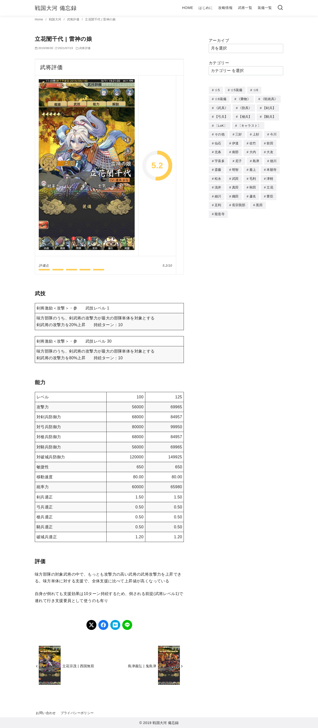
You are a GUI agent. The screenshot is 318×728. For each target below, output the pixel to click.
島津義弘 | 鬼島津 (142, 666)
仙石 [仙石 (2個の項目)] (218, 142)
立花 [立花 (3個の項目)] (270, 184)
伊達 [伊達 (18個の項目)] (235, 142)
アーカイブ (219, 40)
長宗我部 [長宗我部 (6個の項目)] (238, 202)
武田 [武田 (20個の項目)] (235, 176)
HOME (187, 8)
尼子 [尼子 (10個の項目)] (238, 159)
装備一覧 (265, 8)
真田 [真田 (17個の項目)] (235, 184)
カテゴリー (219, 63)
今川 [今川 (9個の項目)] (273, 133)
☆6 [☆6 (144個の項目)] (255, 90)
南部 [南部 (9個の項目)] (235, 150)
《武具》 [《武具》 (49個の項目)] (221, 107)
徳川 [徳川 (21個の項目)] (273, 159)
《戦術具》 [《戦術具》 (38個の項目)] (269, 99)
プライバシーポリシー (77, 713)
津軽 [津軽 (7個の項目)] (270, 176)
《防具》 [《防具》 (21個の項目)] (245, 107)
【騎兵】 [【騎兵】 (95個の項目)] (269, 116)
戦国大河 (55, 19)
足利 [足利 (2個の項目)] (218, 202)
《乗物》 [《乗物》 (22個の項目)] (243, 99)
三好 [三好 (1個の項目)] (238, 133)
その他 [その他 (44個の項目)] (220, 133)
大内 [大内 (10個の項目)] (252, 150)
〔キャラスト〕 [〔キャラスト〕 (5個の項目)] (249, 124)
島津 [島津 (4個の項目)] (256, 159)
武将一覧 (245, 8)
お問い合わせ (46, 713)
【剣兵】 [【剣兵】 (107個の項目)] (269, 107)
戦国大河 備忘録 (56, 8)
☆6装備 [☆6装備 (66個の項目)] (220, 99)
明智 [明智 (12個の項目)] (235, 167)
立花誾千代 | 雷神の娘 (100, 19)
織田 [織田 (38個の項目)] (235, 193)
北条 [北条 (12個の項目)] (218, 150)
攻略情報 (225, 8)
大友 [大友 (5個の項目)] (270, 150)
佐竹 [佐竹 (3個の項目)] (252, 142)
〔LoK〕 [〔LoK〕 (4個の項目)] (221, 124)
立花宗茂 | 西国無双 (78, 666)
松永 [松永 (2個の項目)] (218, 176)
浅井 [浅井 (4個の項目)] (218, 184)
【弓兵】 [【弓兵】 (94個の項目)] (221, 116)
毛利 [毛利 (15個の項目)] (252, 176)
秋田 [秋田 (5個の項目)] (252, 184)
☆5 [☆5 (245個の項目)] (217, 90)
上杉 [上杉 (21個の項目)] (256, 133)
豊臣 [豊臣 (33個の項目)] (270, 193)
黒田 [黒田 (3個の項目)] (259, 202)
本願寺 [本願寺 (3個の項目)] (272, 167)
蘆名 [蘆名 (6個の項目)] (252, 193)
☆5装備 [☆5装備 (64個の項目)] (236, 90)
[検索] (280, 8)
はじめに (206, 8)
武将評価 (73, 19)
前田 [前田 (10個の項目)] (270, 142)
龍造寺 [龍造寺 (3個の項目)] (220, 210)
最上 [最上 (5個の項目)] (252, 167)
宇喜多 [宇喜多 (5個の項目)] (220, 159)
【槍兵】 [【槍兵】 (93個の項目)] (245, 116)
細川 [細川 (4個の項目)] (218, 193)
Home (39, 19)
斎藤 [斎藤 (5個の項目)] (218, 167)
